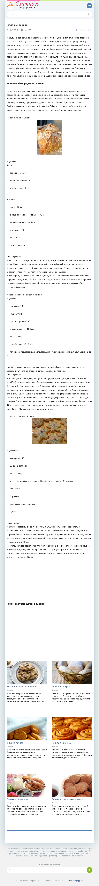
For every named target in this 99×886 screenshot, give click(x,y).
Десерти (10, 690)
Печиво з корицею (62, 742)
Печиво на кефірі (61, 686)
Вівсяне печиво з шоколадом (22, 686)
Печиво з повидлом (17, 799)
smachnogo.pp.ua (75, 880)
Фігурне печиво (15, 742)
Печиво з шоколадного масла (67, 799)
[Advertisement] (49, 578)
